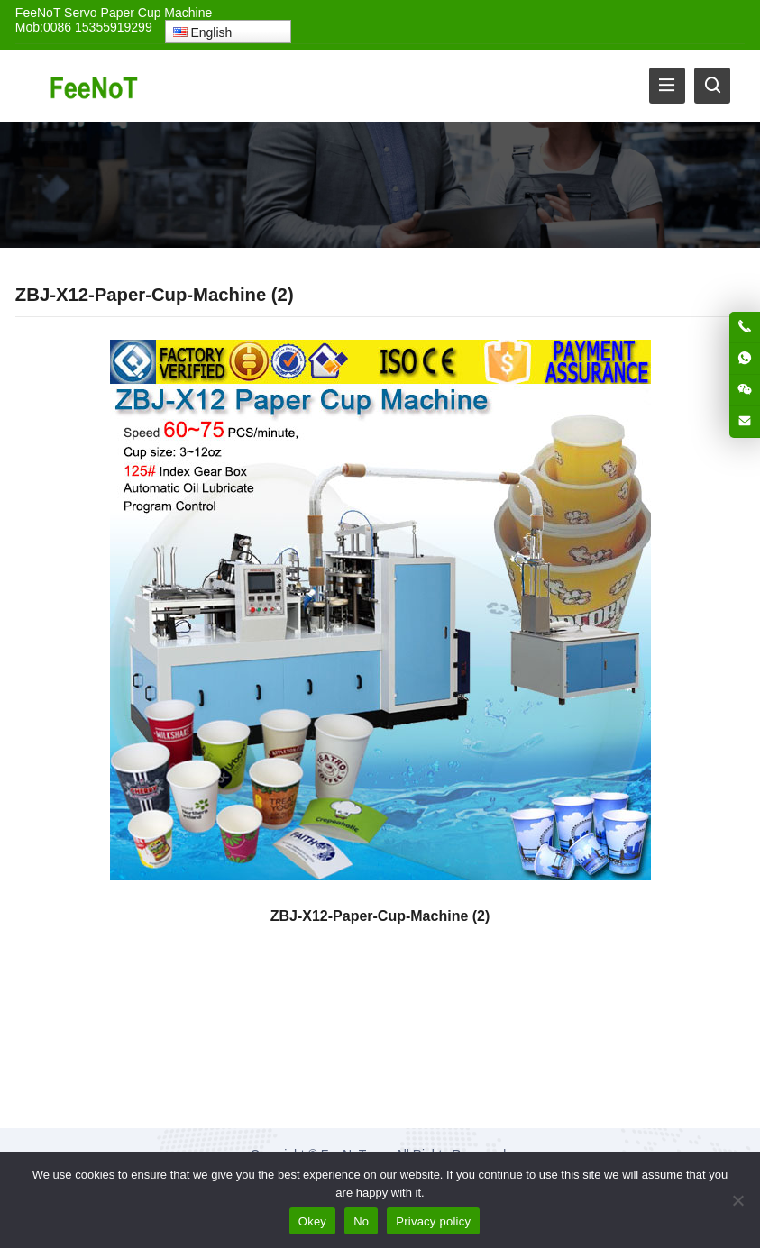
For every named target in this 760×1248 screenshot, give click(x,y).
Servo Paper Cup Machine (138, 12)
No (361, 1221)
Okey (312, 1221)
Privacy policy (433, 1221)
